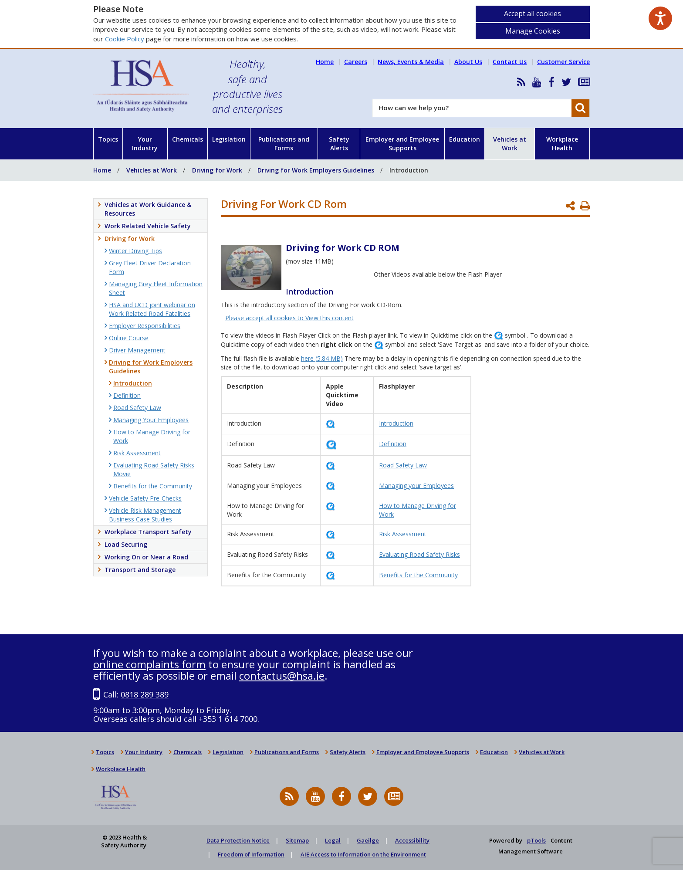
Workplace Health (562, 143)
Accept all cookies (532, 13)
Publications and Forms (283, 143)
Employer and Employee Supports (402, 143)
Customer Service (563, 62)
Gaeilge (368, 840)
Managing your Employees (416, 485)
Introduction (396, 423)
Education (464, 139)
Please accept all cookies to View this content (289, 318)
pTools (536, 840)
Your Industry (145, 143)
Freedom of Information (251, 854)
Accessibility (412, 840)
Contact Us (510, 62)
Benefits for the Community (418, 575)
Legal (333, 840)
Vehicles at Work (509, 143)
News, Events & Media (411, 62)
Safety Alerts (339, 143)
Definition (392, 444)
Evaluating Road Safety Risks (419, 554)
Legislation (229, 139)
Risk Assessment (402, 534)
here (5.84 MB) (322, 358)
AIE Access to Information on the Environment (363, 854)
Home (325, 62)
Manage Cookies (532, 31)
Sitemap (297, 840)
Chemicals (187, 139)
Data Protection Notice (238, 840)
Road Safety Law (403, 465)
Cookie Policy (124, 38)
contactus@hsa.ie (282, 675)
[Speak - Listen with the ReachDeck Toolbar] (660, 18)
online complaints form (149, 664)
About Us (468, 62)
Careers (355, 62)
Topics (108, 139)
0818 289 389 (145, 694)
